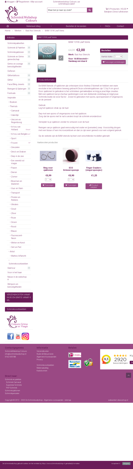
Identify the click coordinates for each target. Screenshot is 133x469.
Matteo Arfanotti (18, 256)
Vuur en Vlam (17, 188)
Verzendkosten (43, 351)
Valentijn (15, 115)
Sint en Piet (16, 247)
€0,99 (48, 175)
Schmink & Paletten (16, 47)
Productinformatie (46, 80)
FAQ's (107, 26)
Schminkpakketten (15, 43)
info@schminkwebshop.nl (15, 354)
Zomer (14, 176)
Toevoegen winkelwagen (114, 62)
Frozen (20, 143)
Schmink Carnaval (13, 382)
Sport (13, 138)
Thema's (13, 106)
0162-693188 (10, 357)
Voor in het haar (14, 272)
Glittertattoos (13, 75)
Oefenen (11, 71)
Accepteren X (115, 463)
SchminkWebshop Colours (16, 351)
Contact (120, 26)
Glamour (11, 268)
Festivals (11, 93)
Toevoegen (48, 185)
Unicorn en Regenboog (16, 121)
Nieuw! (28, 129)
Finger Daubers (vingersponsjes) (94, 169)
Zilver (13, 213)
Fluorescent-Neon (16, 236)
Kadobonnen (42, 371)
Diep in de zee (17, 156)
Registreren (22, 2)
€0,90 (71, 175)
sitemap (68, 400)
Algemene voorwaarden (53, 400)
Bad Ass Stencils (82, 54)
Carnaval (15, 110)
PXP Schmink (11, 388)
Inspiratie (11, 97)
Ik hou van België (20, 134)
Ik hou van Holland (20, 128)
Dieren (14, 172)
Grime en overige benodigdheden (15, 65)
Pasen (14, 168)
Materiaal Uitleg (33, 26)
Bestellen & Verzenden (76, 26)
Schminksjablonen (15, 52)
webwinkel (112, 400)
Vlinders (14, 204)
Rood (13, 226)
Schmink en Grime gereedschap (15, 58)
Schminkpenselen (12, 393)
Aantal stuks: (107, 56)
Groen (14, 222)
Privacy (40, 360)
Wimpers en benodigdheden (14, 285)
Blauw (14, 231)
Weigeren (126, 463)
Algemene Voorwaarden (46, 357)
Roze (13, 218)
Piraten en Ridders (15, 198)
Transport (15, 193)
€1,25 (94, 175)
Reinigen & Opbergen (16, 89)
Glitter (10, 80)
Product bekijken (93, 186)
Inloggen (10, 2)
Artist (12, 251)
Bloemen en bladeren (16, 182)
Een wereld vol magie (17, 162)
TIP (29, 143)
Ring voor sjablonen (48, 169)
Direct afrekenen (120, 12)
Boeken (13, 102)
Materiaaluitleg (42, 368)
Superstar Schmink (14, 385)
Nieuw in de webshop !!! (17, 278)
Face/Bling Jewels (15, 84)
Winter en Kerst (18, 242)
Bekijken (108, 12)
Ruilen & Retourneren (45, 354)
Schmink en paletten (13, 379)
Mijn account (36, 2)
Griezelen (15, 147)
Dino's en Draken (18, 152)
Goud (13, 209)
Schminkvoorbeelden (18, 263)
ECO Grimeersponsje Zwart (71, 170)
